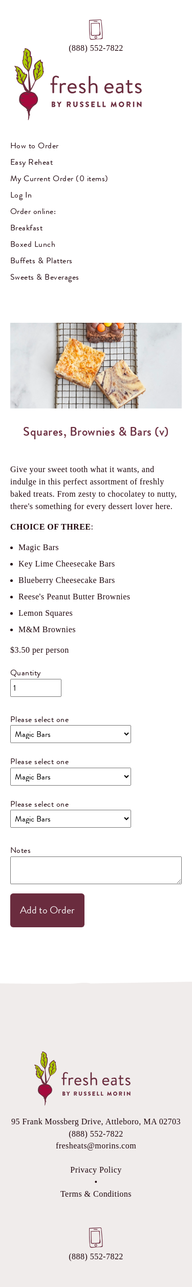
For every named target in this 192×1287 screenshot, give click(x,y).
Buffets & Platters (41, 260)
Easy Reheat (31, 162)
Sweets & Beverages (44, 277)
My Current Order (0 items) (59, 178)
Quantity (25, 672)
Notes (20, 850)
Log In (21, 195)
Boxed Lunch (32, 244)
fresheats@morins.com (96, 1145)
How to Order (34, 145)
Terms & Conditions (96, 1194)
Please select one (39, 719)
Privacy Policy (96, 1169)
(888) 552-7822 (96, 46)
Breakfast (26, 227)
